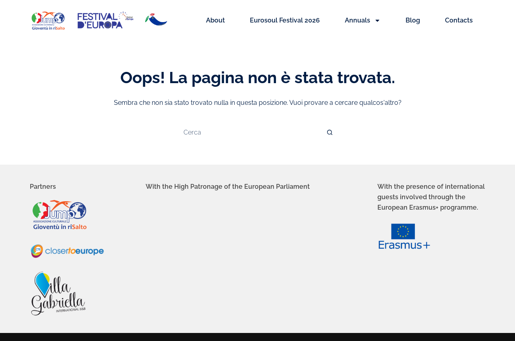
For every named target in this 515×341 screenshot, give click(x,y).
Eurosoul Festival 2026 (285, 20)
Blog (413, 20)
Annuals (363, 20)
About (215, 20)
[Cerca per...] (249, 132)
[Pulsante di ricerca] (330, 132)
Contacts (459, 20)
